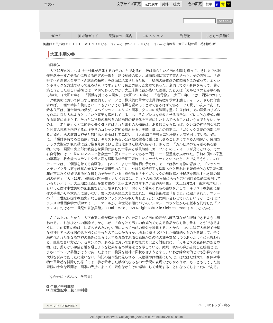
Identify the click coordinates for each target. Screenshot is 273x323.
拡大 (176, 4)
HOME (56, 36)
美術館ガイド (88, 36)
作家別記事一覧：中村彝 (69, 290)
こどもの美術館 (217, 36)
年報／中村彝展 (62, 286)
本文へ (49, 4)
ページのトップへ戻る (214, 305)
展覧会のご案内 (120, 36)
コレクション (153, 36)
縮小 (165, 4)
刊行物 (185, 36)
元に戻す (151, 4)
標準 (209, 4)
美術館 (47, 44)
